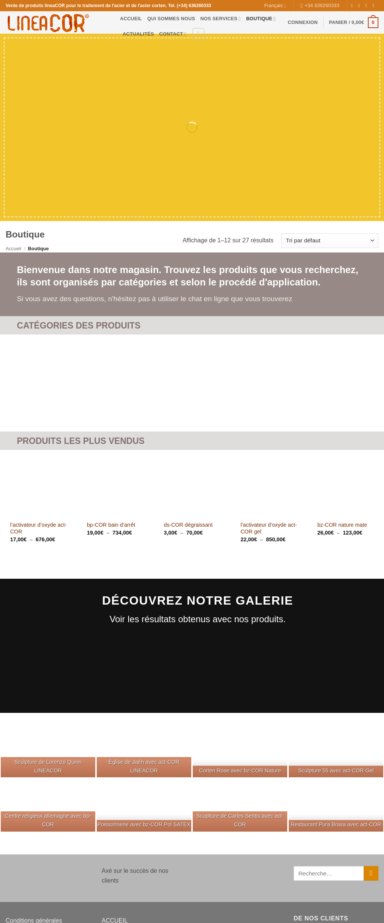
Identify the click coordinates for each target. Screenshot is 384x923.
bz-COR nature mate (342, 525)
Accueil (13, 248)
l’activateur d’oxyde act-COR (38, 528)
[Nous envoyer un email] (374, 5)
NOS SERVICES (220, 18)
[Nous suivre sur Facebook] (353, 5)
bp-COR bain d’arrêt (111, 525)
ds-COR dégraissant (188, 525)
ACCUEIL (131, 18)
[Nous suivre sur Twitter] (367, 5)
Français (275, 5)
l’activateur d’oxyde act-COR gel (268, 528)
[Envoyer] (371, 873)
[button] (303, 22)
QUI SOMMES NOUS (171, 18)
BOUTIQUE (261, 18)
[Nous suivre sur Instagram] (360, 5)
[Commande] (329, 240)
